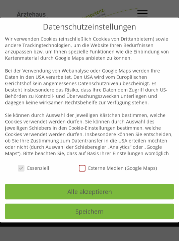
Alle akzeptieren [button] (89, 185)
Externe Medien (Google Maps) (118, 161)
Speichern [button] (89, 205)
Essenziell (33, 161)
